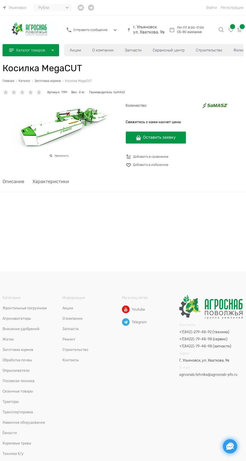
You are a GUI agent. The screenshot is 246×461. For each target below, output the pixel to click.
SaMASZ (119, 92)
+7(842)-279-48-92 (195, 332)
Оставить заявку (159, 137)
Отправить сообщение (90, 30)
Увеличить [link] (61, 155)
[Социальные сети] (230, 446)
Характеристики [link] (50, 181)
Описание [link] (13, 181)
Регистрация (232, 8)
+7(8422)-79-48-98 (195, 339)
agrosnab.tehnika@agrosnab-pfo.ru (208, 375)
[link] (15, 8)
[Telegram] (126, 322)
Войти (211, 8)
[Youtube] (126, 309)
